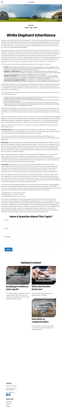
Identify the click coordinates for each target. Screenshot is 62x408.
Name (6, 219)
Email (6, 228)
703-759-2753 (13, 386)
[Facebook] (7, 395)
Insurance (8, 406)
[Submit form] (8, 249)
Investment (9, 403)
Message (7, 236)
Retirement (9, 401)
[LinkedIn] (9, 395)
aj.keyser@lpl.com (10, 392)
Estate (7, 405)
